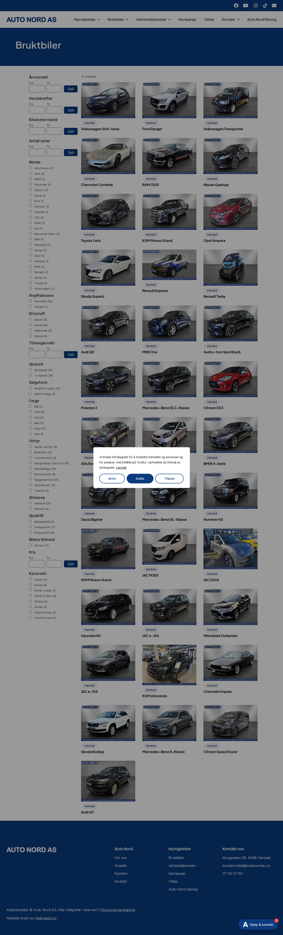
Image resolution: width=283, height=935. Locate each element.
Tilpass (169, 478)
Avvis (112, 478)
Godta (140, 478)
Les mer (121, 467)
